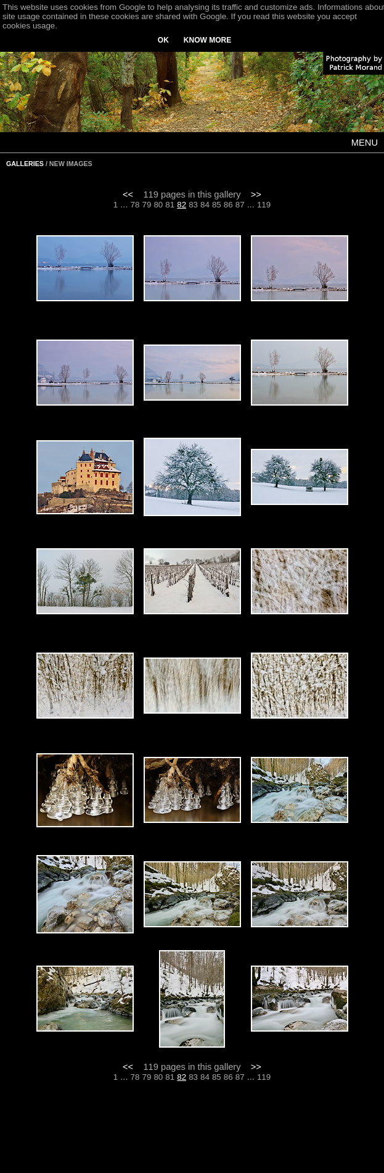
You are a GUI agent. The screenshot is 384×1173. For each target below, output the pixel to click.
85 (216, 204)
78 (135, 204)
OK (163, 40)
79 (147, 204)
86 (228, 204)
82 (181, 204)
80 (158, 204)
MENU (364, 143)
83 (193, 204)
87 (240, 204)
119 (264, 204)
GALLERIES (25, 163)
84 (205, 204)
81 (169, 204)
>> (256, 194)
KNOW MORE (207, 40)
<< (128, 194)
